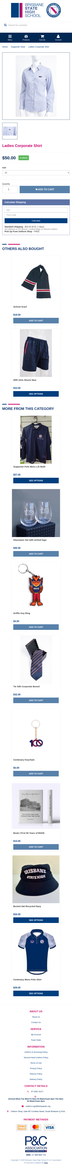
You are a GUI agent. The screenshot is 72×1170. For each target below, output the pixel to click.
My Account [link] (36, 1034)
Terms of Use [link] (36, 1063)
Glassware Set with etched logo (29, 540)
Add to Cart (44, 189)
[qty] (9, 189)
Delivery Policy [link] (36, 1079)
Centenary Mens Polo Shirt (27, 979)
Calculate (36, 221)
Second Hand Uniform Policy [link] (36, 1057)
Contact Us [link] (36, 1022)
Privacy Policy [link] (36, 1068)
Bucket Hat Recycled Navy (27, 906)
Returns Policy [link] (36, 1074)
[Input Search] (38, 25)
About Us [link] (36, 1017)
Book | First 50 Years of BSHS (29, 833)
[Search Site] (4, 25)
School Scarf (20, 306)
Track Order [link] (36, 1040)
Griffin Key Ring (21, 613)
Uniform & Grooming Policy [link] (36, 1052)
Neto (46, 1163)
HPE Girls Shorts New (24, 380)
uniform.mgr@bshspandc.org (38, 1106)
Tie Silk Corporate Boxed (26, 686)
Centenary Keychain (24, 759)
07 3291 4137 (37, 1091)
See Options (36, 394)
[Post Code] (36, 214)
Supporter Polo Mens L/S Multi (29, 466)
